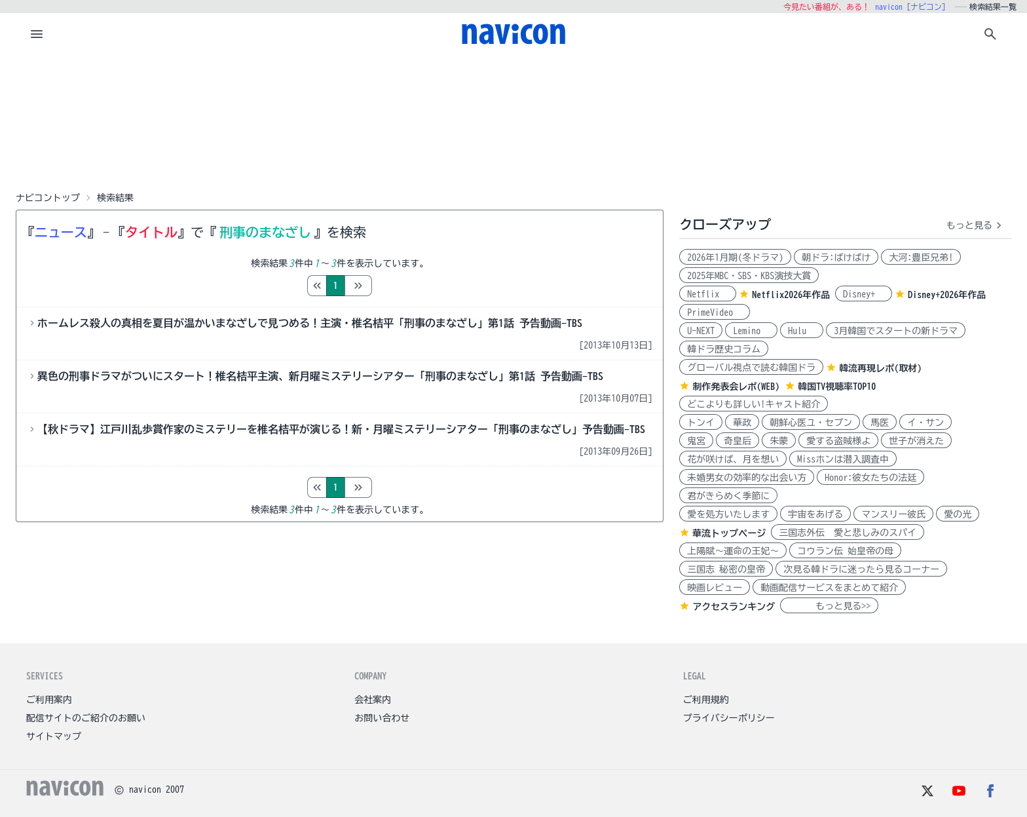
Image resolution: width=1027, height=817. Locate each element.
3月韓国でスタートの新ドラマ (896, 330)
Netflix (707, 294)
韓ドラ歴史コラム (723, 349)
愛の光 (957, 514)
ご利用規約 (706, 699)
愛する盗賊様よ (838, 441)
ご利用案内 (49, 699)
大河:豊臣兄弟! (921, 257)
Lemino (751, 330)
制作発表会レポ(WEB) (735, 386)
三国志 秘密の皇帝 (726, 569)
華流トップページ (729, 533)
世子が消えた (916, 441)
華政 (742, 422)
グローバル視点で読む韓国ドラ (751, 367)
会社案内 (372, 699)
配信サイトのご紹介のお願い (85, 718)
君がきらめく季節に (728, 496)
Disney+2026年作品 (947, 294)
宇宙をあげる (815, 514)
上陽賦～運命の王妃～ (733, 551)
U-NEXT (701, 330)
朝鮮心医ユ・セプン (811, 422)
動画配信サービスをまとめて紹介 (829, 587)
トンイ (701, 422)
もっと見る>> (829, 606)
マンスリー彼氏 (893, 514)
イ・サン (925, 422)
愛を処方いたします (728, 514)
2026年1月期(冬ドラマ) (735, 257)
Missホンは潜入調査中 (843, 459)
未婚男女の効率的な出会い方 (746, 477)
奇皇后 (737, 441)
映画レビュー (714, 587)
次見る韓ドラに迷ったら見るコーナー (861, 569)
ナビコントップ (48, 197)
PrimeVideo (714, 312)
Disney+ (863, 294)
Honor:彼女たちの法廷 (870, 477)
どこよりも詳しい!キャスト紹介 (753, 404)
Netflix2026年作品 (791, 294)
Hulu (801, 330)
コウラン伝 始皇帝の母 (845, 551)
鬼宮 (696, 441)
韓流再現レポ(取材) (880, 368)
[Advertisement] (513, 120)
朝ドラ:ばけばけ (836, 257)
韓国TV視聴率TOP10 (837, 386)
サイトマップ (53, 736)
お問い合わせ (381, 718)
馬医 (879, 422)
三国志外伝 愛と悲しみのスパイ (847, 532)
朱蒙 (779, 441)
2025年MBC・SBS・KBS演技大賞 (749, 275)
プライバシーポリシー (729, 718)
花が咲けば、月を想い (733, 459)
